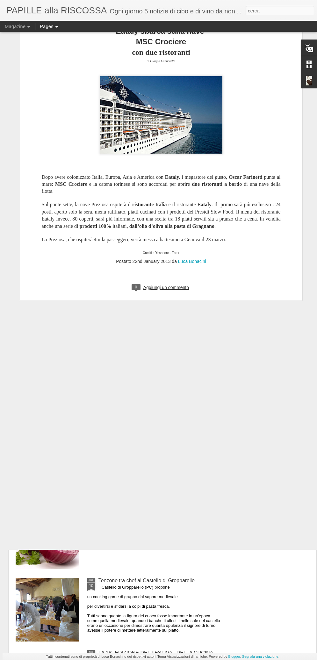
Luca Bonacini (192, 182)
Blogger (234, 656)
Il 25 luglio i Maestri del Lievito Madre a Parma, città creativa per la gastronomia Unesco (156, 438)
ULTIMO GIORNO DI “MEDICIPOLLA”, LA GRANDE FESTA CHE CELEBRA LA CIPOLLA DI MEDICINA (157, 511)
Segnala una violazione (260, 656)
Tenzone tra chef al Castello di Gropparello (146, 580)
